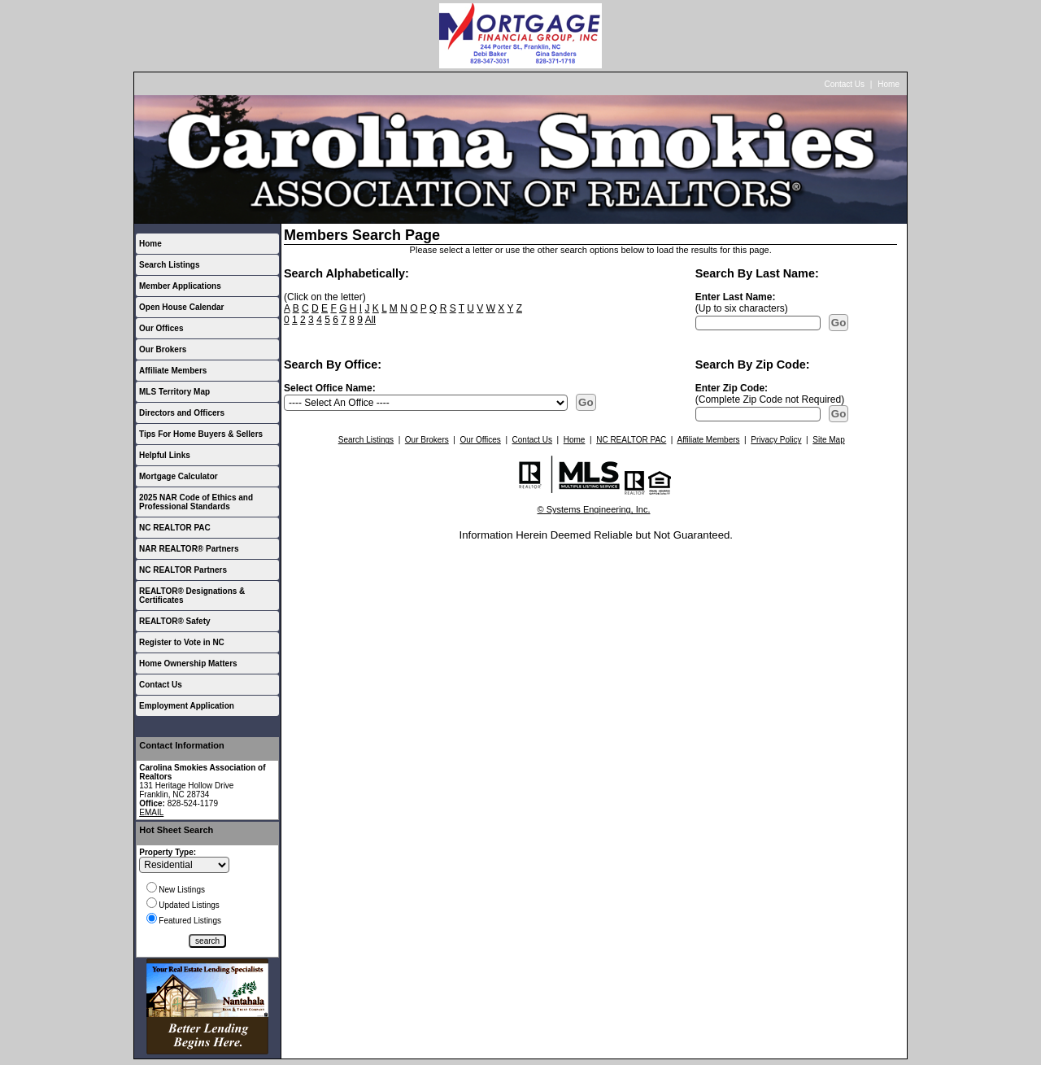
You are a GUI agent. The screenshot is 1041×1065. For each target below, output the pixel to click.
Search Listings (169, 264)
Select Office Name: (330, 388)
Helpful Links (164, 455)
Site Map (828, 439)
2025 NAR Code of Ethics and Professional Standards (196, 502)
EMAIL (151, 812)
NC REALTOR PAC (175, 527)
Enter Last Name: (735, 297)
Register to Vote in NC (181, 642)
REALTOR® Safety (175, 621)
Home (888, 84)
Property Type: (167, 852)
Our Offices (161, 328)
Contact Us (845, 84)
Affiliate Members (173, 370)
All (370, 319)
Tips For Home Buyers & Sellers (201, 434)
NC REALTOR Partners (183, 569)
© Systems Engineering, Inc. (594, 509)
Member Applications (180, 286)
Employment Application (186, 705)
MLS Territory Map (174, 391)
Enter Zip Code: (731, 388)
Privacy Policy (776, 439)
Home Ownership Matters (188, 663)
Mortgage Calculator (178, 476)
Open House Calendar (181, 307)
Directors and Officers (181, 412)
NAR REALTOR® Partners (189, 548)
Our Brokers (162, 349)
